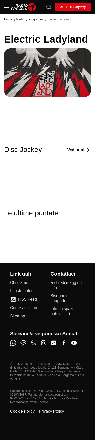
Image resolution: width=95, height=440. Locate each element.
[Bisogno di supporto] (68, 298)
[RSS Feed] (23, 299)
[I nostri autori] (21, 290)
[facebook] (64, 343)
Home (8, 19)
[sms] (23, 343)
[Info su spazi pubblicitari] (68, 311)
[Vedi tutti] (79, 150)
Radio (20, 19)
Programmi (35, 19)
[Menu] (6, 7)
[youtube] (74, 343)
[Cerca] (49, 7)
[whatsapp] (13, 343)
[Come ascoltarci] (24, 307)
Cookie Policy (22, 411)
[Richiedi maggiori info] (68, 285)
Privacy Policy (51, 411)
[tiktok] (54, 343)
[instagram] (44, 343)
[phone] (33, 343)
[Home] (23, 7)
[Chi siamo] (19, 282)
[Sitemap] (17, 316)
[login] (73, 7)
